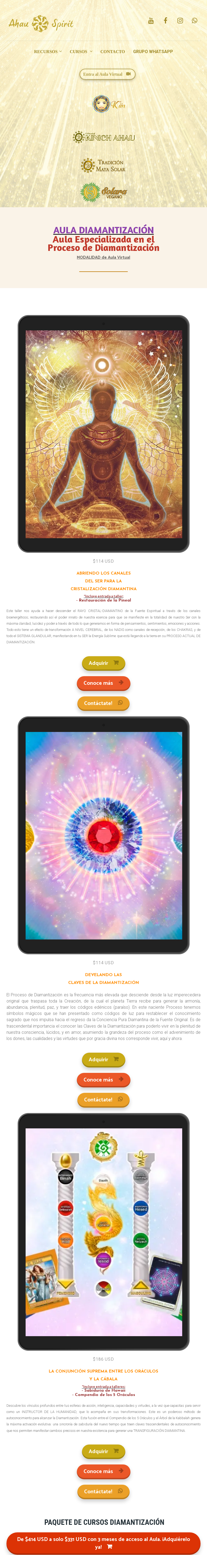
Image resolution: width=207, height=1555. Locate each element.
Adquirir (104, 663)
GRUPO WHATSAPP (153, 51)
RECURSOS (45, 51)
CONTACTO (113, 51)
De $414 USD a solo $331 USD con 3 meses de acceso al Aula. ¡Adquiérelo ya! (103, 1543)
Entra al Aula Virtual (106, 74)
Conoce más (104, 683)
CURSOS (79, 51)
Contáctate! (103, 703)
